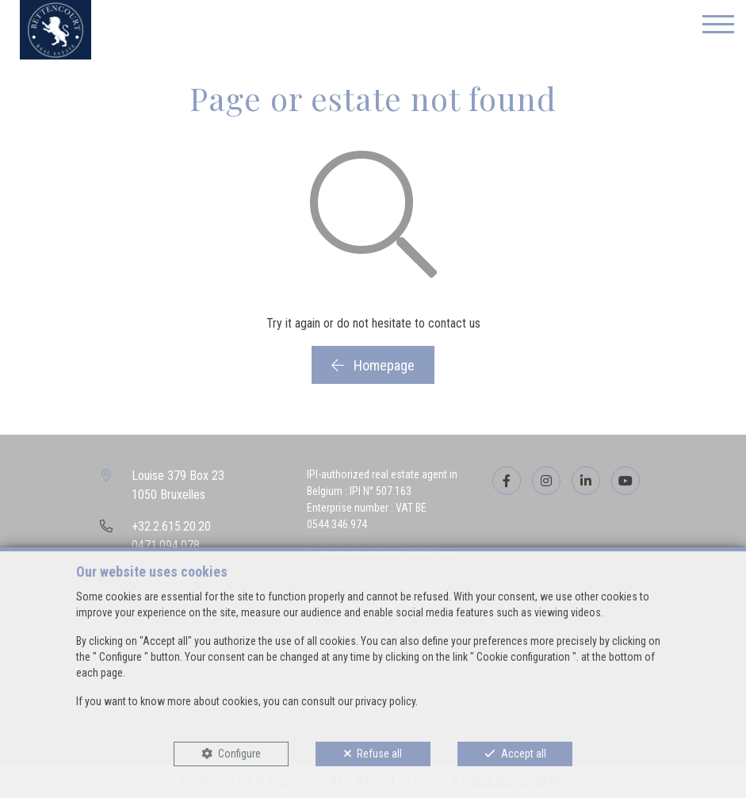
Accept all (523, 753)
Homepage (373, 365)
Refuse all (379, 753)
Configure (239, 753)
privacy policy (385, 701)
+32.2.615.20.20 (171, 526)
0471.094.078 (166, 545)
